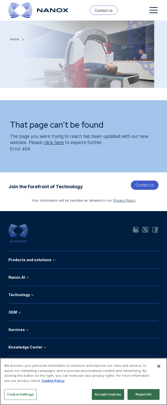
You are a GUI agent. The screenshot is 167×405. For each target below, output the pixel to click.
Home (14, 39)
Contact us (104, 10)
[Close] (158, 366)
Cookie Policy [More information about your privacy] (53, 381)
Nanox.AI (16, 277)
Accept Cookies (108, 394)
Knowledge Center (25, 347)
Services (16, 329)
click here (54, 142)
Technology (19, 295)
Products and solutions (30, 260)
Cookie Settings (20, 394)
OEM (12, 312)
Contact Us (144, 185)
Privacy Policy (124, 200)
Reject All (143, 394)
